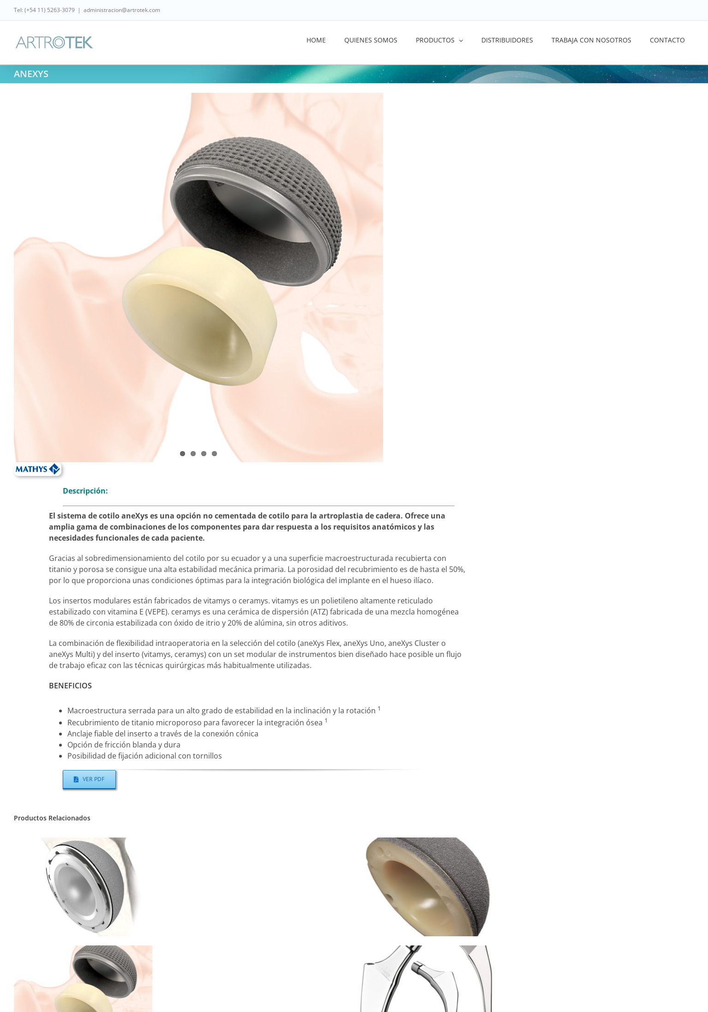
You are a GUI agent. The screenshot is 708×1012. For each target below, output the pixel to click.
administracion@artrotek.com (122, 10)
